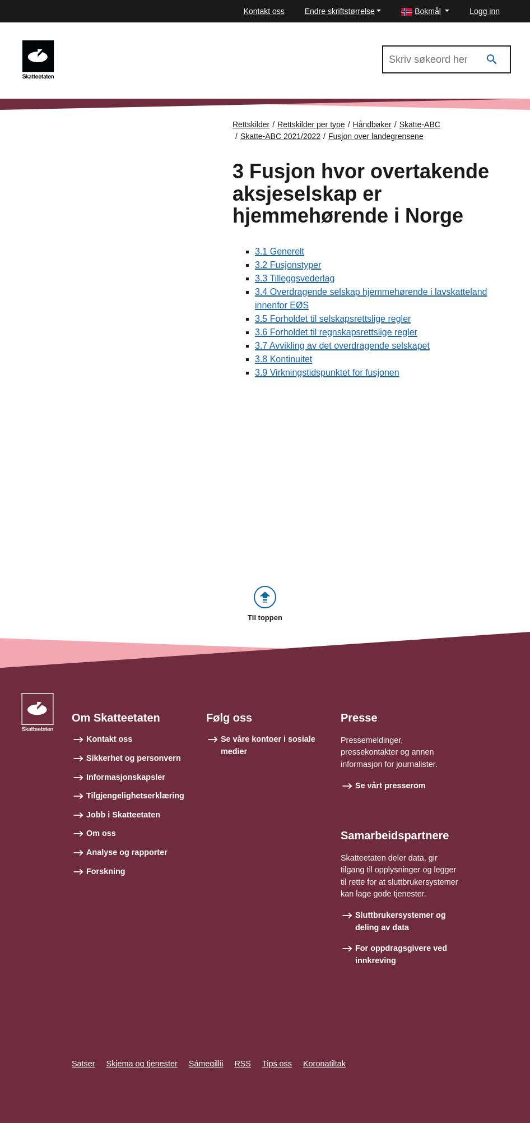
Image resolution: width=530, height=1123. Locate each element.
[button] (425, 11)
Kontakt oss (264, 11)
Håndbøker (372, 124)
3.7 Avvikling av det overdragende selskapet (342, 345)
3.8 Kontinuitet (283, 359)
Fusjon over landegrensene (376, 136)
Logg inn (484, 11)
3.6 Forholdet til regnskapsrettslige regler (336, 332)
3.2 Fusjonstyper (288, 265)
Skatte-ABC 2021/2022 (113, 45)
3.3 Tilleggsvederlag (294, 278)
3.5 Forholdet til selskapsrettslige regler (333, 319)
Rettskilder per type (311, 124)
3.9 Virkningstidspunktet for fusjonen (327, 372)
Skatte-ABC (419, 124)
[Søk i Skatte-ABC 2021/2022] (446, 59)
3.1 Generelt (279, 251)
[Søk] (492, 60)
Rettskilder (251, 124)
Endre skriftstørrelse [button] (340, 11)
